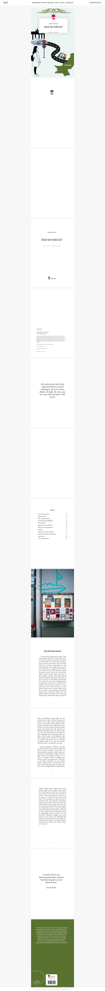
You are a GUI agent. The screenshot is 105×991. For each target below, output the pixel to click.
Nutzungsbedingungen (54, 989)
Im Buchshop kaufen (95, 2)
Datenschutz (44, 989)
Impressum (37, 989)
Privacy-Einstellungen (65, 989)
